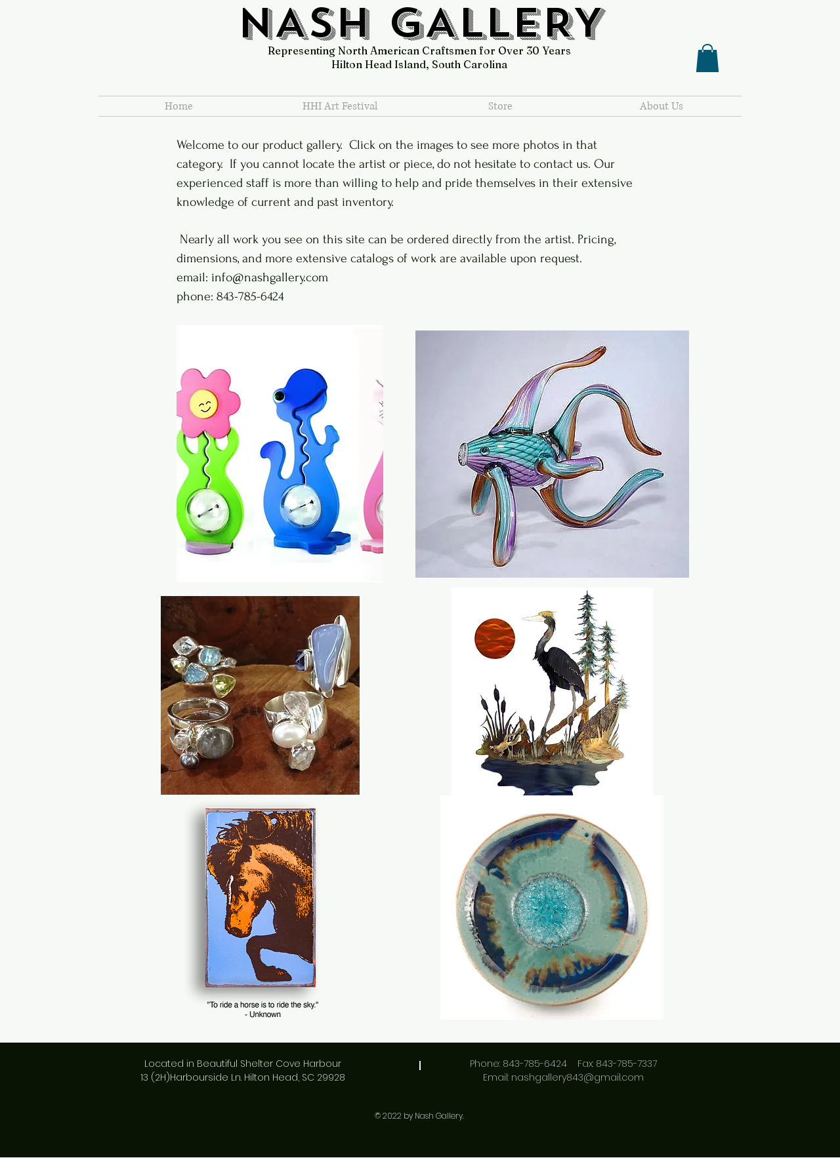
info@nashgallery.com (269, 277)
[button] (707, 58)
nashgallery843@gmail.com (577, 1077)
